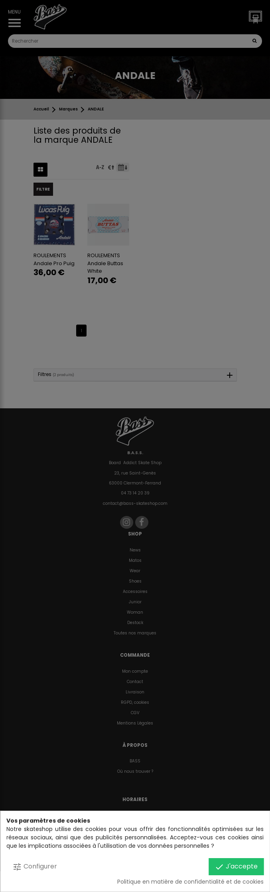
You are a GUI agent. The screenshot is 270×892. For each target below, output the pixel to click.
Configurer (34, 867)
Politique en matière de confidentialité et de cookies (190, 882)
